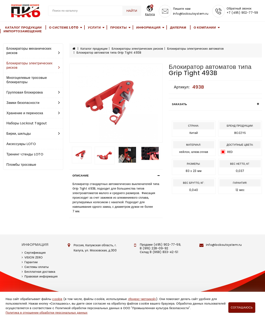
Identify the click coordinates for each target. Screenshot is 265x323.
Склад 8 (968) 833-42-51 (159, 252)
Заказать (179, 104)
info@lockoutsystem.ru (190, 14)
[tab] (116, 176)
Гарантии (31, 262)
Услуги (94, 27)
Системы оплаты (36, 267)
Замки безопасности (33, 102)
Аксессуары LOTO (21, 144)
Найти (131, 10)
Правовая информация (41, 276)
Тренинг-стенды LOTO (24, 154)
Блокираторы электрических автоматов (195, 49)
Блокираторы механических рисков (33, 50)
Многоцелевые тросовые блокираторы (26, 79)
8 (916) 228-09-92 (154, 248)
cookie (57, 299)
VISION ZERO (33, 257)
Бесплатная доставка (39, 272)
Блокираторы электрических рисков (33, 65)
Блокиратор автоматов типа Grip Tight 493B (109, 52)
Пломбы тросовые (21, 164)
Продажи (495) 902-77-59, (160, 244)
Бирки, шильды (33, 133)
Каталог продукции (23, 27)
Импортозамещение (23, 31)
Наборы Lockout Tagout (26, 123)
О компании (205, 27)
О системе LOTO (63, 27)
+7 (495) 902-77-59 (242, 13)
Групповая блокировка (33, 92)
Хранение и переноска (33, 113)
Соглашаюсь (242, 307)
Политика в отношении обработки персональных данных (47, 313)
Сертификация (35, 253)
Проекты (118, 27)
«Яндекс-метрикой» (142, 299)
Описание (80, 176)
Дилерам (178, 27)
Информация (148, 27)
